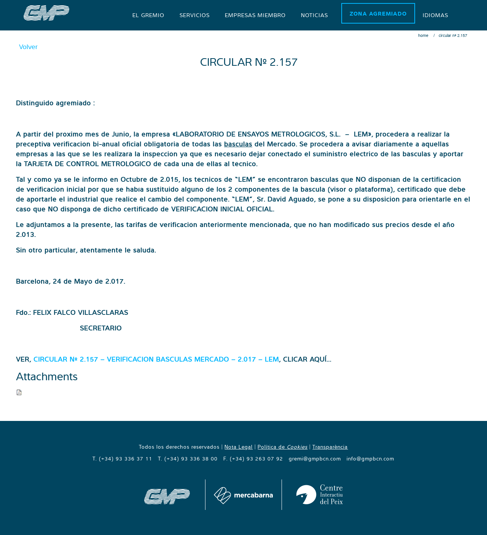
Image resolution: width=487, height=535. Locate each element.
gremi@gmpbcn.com (315, 458)
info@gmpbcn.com (370, 458)
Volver (28, 46)
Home (423, 35)
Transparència (330, 447)
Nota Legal (238, 447)
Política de (282, 447)
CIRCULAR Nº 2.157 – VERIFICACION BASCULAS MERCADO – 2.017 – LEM (156, 359)
